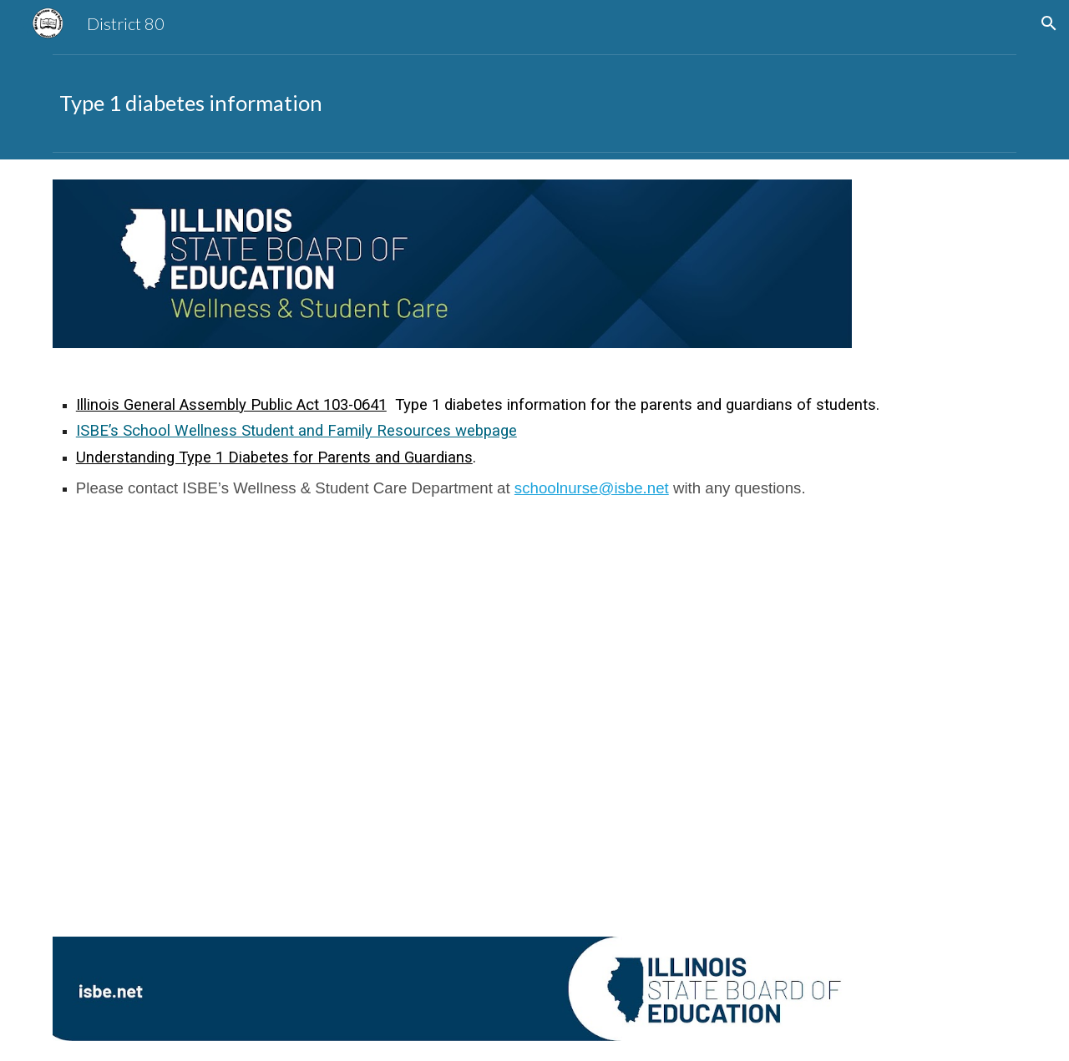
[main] (534, 103)
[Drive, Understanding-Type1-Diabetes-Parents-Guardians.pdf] (287, 722)
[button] (1049, 23)
